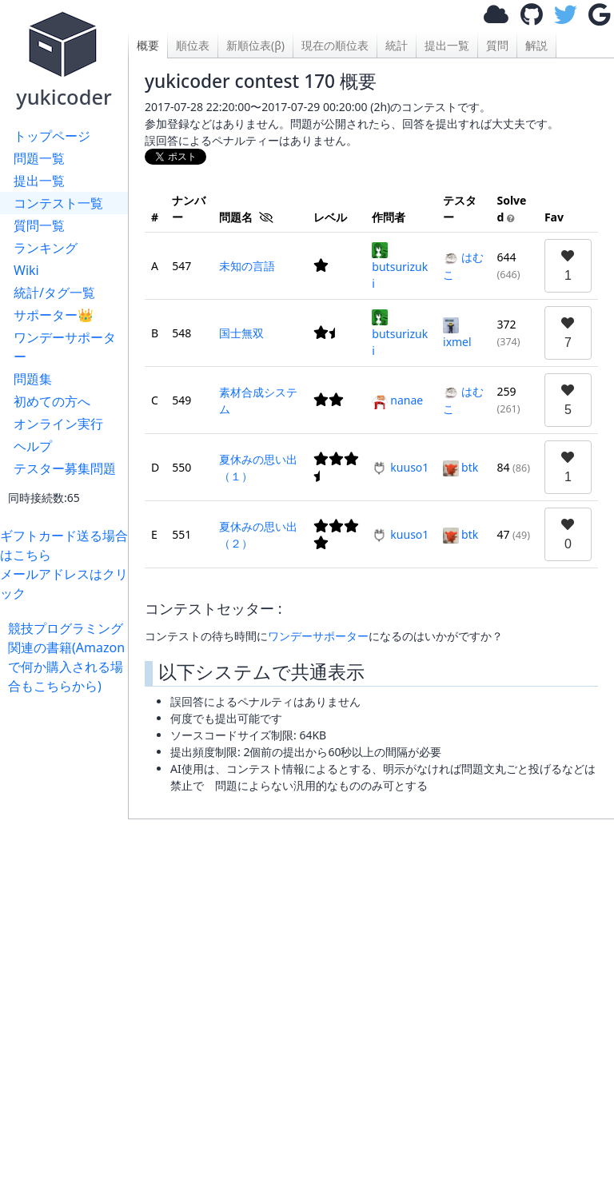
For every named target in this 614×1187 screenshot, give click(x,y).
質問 (497, 45)
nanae (397, 400)
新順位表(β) (255, 45)
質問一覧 (39, 225)
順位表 (192, 45)
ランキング (46, 248)
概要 (148, 45)
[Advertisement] (68, 935)
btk (460, 467)
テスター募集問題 (65, 468)
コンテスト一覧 (58, 203)
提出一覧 (39, 180)
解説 (536, 45)
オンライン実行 (58, 423)
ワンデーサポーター (65, 347)
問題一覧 (39, 158)
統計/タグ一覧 (54, 292)
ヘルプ (33, 446)
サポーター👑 (54, 315)
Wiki (26, 270)
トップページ (52, 136)
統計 (396, 45)
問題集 (33, 379)
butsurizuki (400, 266)
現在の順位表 (335, 45)
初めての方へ (52, 401)
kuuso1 (400, 467)
